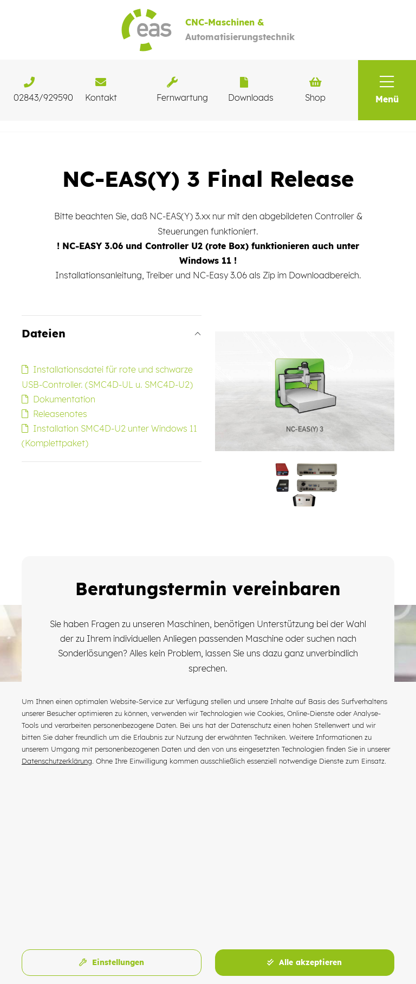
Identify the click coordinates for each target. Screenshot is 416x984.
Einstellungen (111, 962)
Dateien (44, 333)
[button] (387, 90)
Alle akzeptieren (304, 962)
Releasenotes (54, 413)
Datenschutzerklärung (57, 761)
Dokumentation (58, 399)
